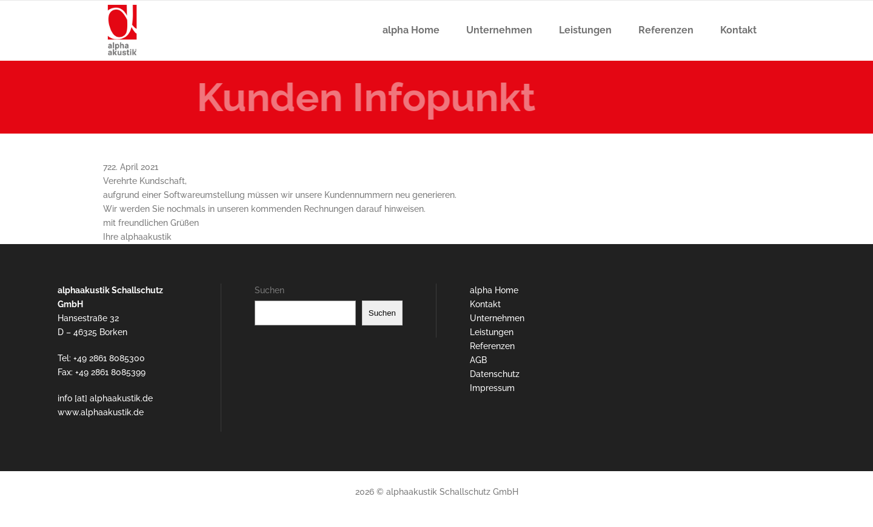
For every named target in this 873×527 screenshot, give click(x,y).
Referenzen (492, 346)
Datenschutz (495, 374)
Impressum (492, 388)
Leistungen (491, 332)
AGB (478, 360)
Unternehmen (497, 318)
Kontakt (485, 304)
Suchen (269, 290)
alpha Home (494, 290)
